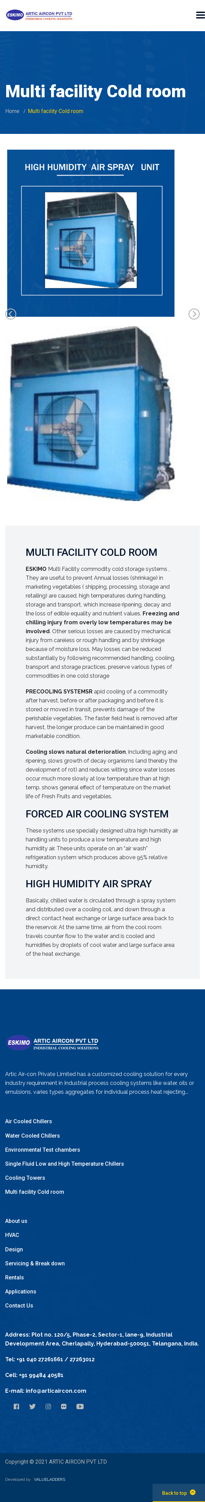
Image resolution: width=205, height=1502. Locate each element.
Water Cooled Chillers (32, 1135)
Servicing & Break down (35, 1263)
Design (14, 1249)
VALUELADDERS (49, 1479)
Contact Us (19, 1305)
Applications (20, 1291)
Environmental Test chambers (42, 1150)
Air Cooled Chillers (28, 1121)
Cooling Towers (25, 1178)
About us (16, 1221)
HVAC (12, 1235)
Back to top (178, 1492)
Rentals (14, 1277)
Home (12, 111)
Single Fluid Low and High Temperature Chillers (64, 1164)
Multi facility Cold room (34, 1192)
